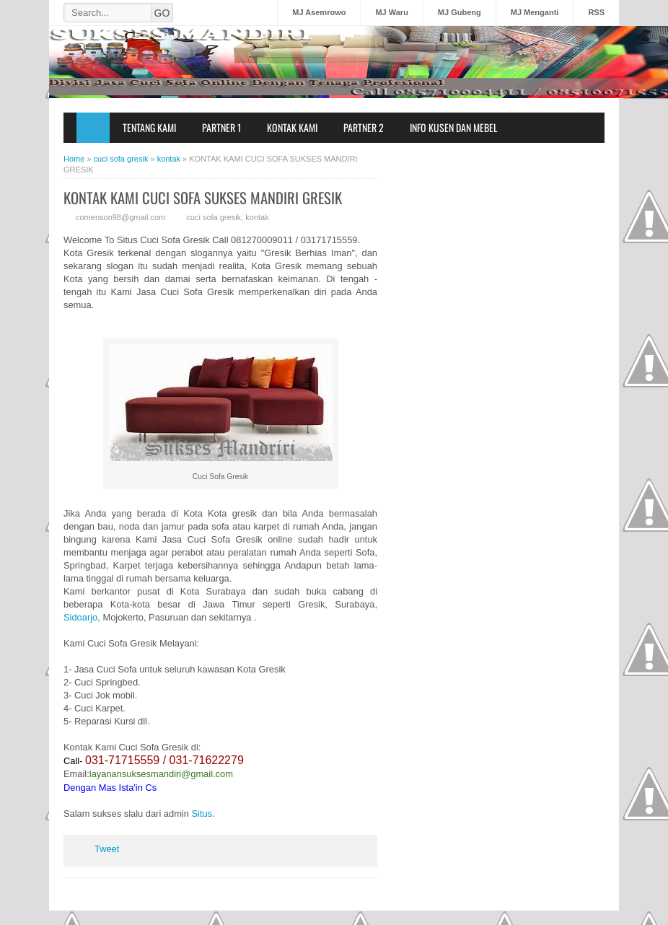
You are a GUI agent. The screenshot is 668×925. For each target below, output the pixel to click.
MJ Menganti (535, 12)
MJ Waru (391, 12)
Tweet (107, 848)
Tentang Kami (149, 127)
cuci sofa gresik (213, 217)
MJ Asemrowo (319, 12)
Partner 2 (363, 127)
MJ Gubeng (459, 12)
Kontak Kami (292, 127)
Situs (201, 813)
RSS (596, 12)
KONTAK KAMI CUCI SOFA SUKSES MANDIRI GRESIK (202, 197)
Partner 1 (221, 127)
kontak (256, 217)
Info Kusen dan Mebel (454, 127)
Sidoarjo (80, 617)
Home (93, 128)
